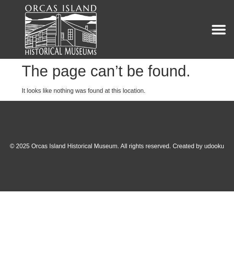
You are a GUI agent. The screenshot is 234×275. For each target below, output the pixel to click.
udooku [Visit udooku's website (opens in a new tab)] (214, 146)
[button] (218, 29)
